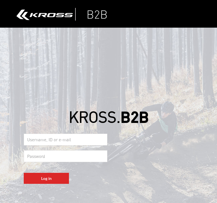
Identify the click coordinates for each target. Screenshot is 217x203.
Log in (46, 178)
